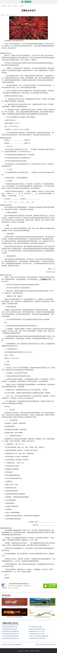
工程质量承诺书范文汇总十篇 (36, 633)
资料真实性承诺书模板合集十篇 (10, 638)
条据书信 (15, 6)
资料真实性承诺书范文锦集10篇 (10, 631)
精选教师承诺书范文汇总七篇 (36, 631)
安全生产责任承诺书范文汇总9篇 (47, 644)
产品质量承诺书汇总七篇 (35, 626)
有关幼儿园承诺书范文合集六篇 (10, 633)
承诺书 (21, 6)
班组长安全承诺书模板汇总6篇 (37, 629)
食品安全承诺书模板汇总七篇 (9, 626)
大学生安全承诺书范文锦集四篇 (10, 636)
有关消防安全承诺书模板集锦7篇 (14, 644)
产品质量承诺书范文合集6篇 (9, 629)
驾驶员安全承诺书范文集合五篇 (37, 638)
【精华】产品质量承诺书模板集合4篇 (38, 636)
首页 (9, 6)
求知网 (26, 650)
